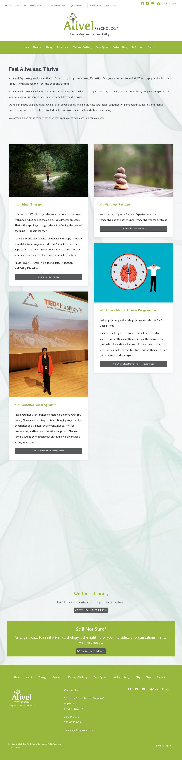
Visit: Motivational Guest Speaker (48, 451)
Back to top (164, 745)
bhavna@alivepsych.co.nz (103, 5)
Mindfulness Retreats (115, 204)
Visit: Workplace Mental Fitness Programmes (133, 364)
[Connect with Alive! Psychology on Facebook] (142, 3)
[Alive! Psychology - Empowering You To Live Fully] (91, 24)
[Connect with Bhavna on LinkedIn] (147, 3)
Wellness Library (91, 593)
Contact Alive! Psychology (91, 651)
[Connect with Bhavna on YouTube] (153, 3)
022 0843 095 (78, 5)
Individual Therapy (28, 204)
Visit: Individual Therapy (48, 277)
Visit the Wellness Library (91, 610)
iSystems (16, 748)
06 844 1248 (58, 5)
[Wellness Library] (166, 3)
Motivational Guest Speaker (35, 405)
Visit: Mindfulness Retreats (133, 228)
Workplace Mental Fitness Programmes (128, 310)
